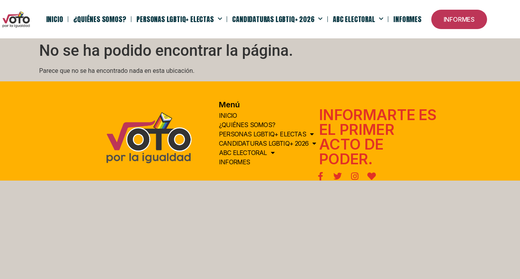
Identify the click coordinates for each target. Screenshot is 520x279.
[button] (459, 19)
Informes (407, 19)
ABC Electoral (358, 19)
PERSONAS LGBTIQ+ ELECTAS (179, 19)
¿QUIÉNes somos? (99, 19)
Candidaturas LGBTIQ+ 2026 (277, 19)
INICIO (54, 19)
